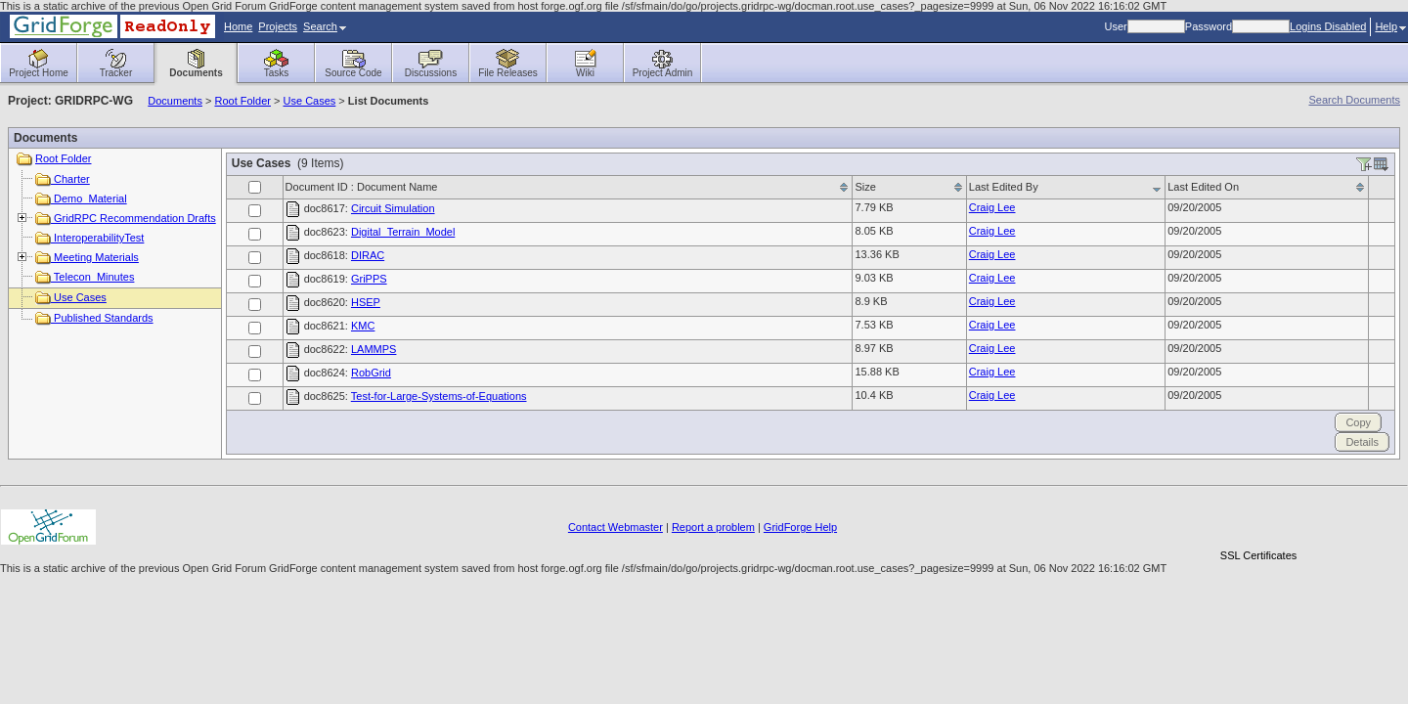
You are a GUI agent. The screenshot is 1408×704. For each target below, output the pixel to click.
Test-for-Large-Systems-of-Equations (439, 396)
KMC (362, 325)
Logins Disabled (1328, 26)
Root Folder (242, 101)
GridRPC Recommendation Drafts (125, 218)
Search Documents (1354, 100)
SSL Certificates (1258, 555)
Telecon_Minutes (84, 277)
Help (1390, 26)
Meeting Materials (87, 257)
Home (238, 26)
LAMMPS (373, 349)
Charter (62, 179)
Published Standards (94, 318)
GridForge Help (800, 527)
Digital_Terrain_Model (403, 232)
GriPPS (369, 279)
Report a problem (713, 527)
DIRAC (367, 255)
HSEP (365, 302)
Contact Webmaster (615, 527)
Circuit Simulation (393, 208)
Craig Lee (992, 207)
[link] (1258, 521)
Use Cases (310, 101)
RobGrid (371, 372)
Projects (277, 26)
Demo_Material (81, 198)
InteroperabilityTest (89, 237)
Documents (175, 101)
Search (324, 26)
